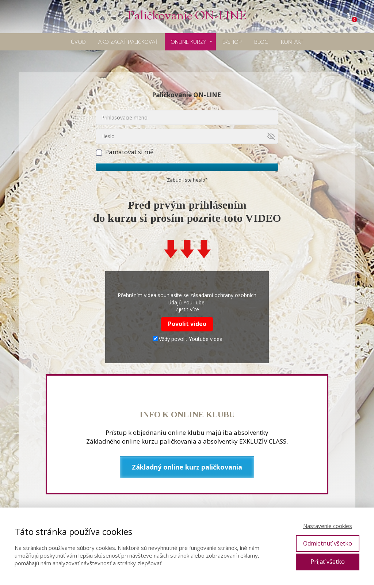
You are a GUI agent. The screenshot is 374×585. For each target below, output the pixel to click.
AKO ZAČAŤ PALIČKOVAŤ (128, 41)
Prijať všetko (327, 562)
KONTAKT (292, 41)
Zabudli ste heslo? (187, 179)
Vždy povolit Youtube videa (187, 338)
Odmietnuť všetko (327, 543)
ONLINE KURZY (188, 41)
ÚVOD (78, 41)
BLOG (261, 41)
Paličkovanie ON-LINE (187, 17)
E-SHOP (232, 41)
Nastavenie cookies (327, 525)
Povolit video (187, 324)
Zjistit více (187, 309)
